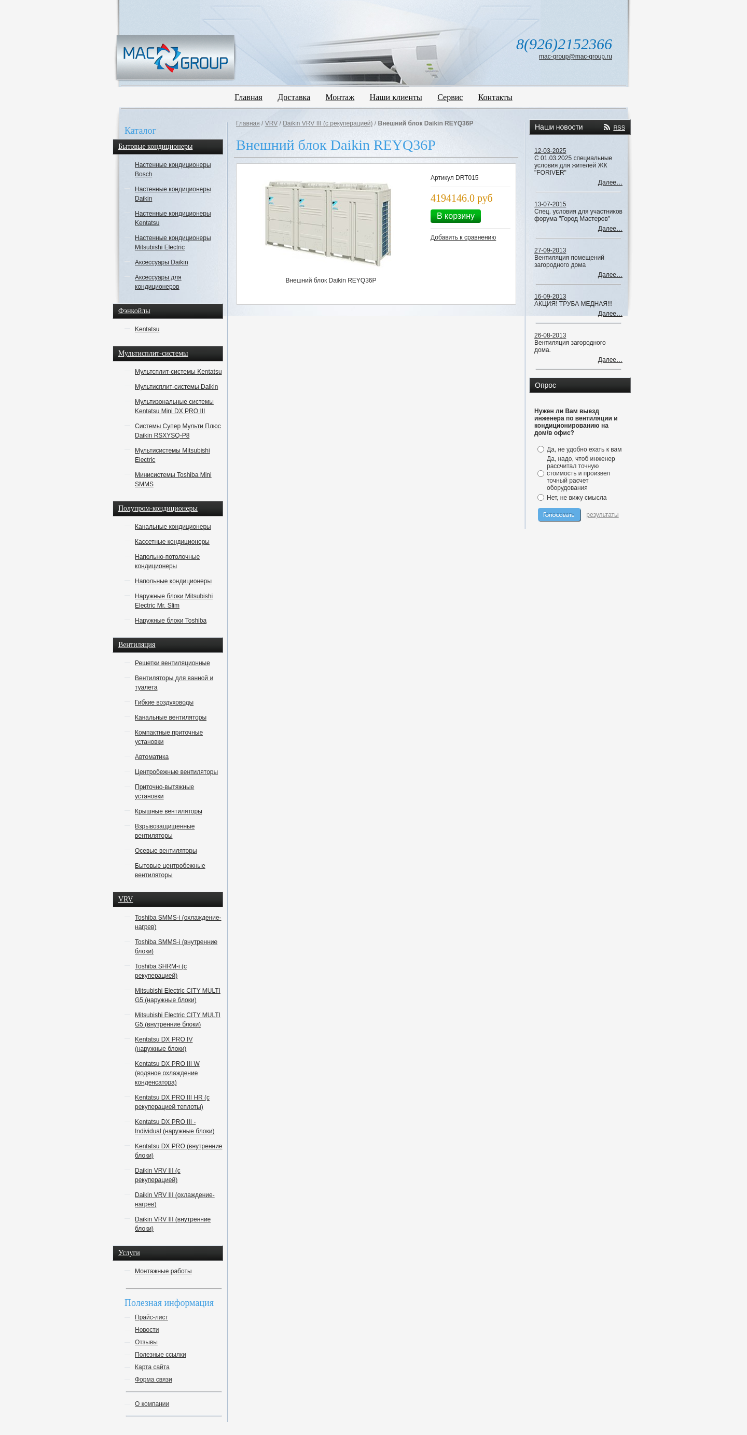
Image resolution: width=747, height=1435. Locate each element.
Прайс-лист (151, 1317)
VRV (125, 899)
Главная (248, 97)
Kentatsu (147, 329)
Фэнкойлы (134, 311)
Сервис (450, 97)
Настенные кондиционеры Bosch (173, 169)
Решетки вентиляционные (172, 663)
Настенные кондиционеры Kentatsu (173, 218)
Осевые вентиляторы (166, 850)
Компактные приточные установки (169, 737)
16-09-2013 (550, 296)
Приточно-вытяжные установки (164, 791)
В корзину (456, 216)
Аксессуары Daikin (161, 262)
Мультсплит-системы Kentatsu (178, 371)
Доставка (294, 97)
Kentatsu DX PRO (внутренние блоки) (179, 1151)
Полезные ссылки (160, 1354)
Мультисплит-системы (153, 353)
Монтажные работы (163, 1271)
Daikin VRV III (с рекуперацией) (158, 1175)
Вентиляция (137, 645)
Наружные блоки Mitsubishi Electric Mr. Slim (174, 601)
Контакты (495, 97)
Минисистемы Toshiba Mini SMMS (173, 479)
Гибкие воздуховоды (164, 702)
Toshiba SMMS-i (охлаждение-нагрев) (178, 922)
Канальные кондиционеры (173, 526)
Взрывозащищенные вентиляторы (165, 831)
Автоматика (152, 757)
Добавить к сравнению (463, 237)
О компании (152, 1404)
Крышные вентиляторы (168, 811)
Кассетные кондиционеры (172, 541)
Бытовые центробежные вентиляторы (170, 870)
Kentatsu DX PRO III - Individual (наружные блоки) (174, 1126)
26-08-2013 (550, 335)
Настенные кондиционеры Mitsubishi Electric (173, 242)
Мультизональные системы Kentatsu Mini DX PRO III (174, 406)
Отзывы (146, 1342)
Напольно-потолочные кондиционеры (167, 561)
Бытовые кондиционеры (155, 146)
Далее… (610, 182)
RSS (619, 127)
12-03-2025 (550, 150)
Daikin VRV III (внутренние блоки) (173, 1224)
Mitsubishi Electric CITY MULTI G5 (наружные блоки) (177, 995)
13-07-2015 (550, 204)
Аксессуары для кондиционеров (158, 282)
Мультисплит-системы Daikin (176, 386)
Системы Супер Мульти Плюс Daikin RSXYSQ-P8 (178, 431)
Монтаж (340, 97)
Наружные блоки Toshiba (170, 620)
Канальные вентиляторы (170, 717)
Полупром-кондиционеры (158, 508)
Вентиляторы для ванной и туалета (174, 682)
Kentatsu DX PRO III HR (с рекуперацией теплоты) (172, 1102)
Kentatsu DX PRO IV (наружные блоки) (163, 1044)
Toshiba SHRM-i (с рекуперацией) (161, 971)
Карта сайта (152, 1367)
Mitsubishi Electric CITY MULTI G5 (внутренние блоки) (177, 1019)
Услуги (129, 1253)
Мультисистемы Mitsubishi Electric (172, 455)
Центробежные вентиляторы (176, 772)
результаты (602, 514)
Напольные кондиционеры (173, 581)
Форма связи (153, 1379)
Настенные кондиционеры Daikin (173, 194)
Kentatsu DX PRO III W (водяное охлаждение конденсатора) (167, 1073)
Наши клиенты (396, 97)
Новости (147, 1329)
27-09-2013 (550, 250)
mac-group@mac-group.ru (575, 56)
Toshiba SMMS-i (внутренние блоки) (176, 946)
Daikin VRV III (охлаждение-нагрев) (175, 1199)
